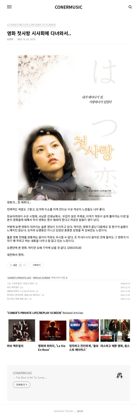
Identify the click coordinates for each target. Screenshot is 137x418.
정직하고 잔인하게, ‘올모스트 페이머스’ (24, 294)
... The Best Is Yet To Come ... (30, 377)
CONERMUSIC (68, 7)
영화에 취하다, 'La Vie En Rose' (21, 290)
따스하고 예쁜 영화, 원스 (17, 298)
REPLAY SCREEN (41, 277)
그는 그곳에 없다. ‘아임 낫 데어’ (20, 283)
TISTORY (69, 411)
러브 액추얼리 (13, 287)
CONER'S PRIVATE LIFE (19, 277)
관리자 (80, 411)
